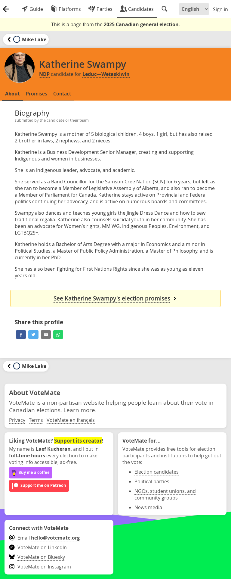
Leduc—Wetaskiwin (106, 74)
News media (148, 507)
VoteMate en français (71, 420)
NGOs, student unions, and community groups (165, 494)
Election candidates (156, 471)
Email (44, 537)
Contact (62, 93)
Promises (36, 93)
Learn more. (80, 410)
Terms (36, 420)
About (12, 93)
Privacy (17, 420)
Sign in (220, 9)
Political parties (151, 481)
